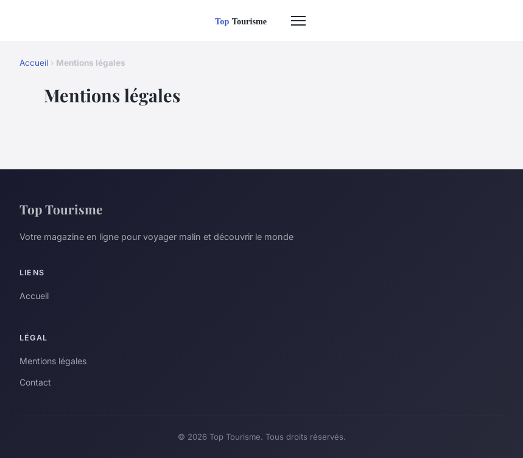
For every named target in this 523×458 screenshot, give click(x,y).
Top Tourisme (60, 208)
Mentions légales (52, 361)
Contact (35, 382)
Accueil (33, 63)
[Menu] (298, 20)
